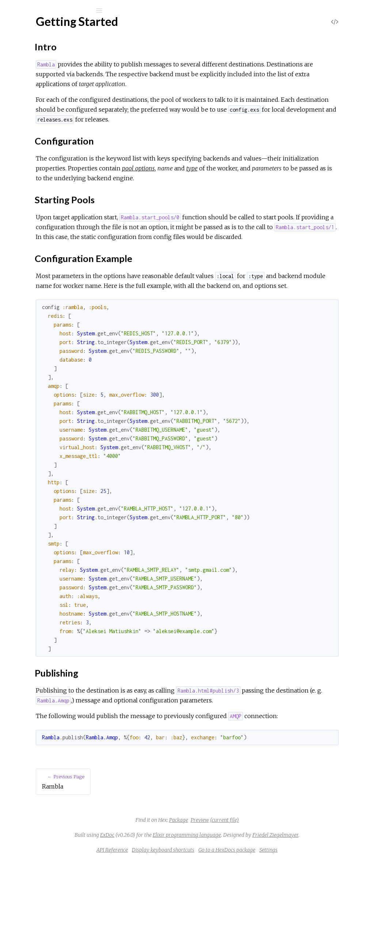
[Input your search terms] (54, 10)
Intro (33, 137)
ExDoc (201, 904)
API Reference (41, 97)
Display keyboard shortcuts (218, 929)
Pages (26, 57)
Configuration (44, 145)
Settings (323, 929)
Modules (30, 66)
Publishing (39, 169)
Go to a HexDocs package (281, 929)
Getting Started (42, 116)
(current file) (279, 889)
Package (233, 889)
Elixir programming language (280, 904)
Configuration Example (55, 161)
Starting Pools (44, 153)
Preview (254, 889)
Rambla (33, 29)
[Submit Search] (11, 11)
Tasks (30, 76)
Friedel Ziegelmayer (256, 913)
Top (32, 129)
